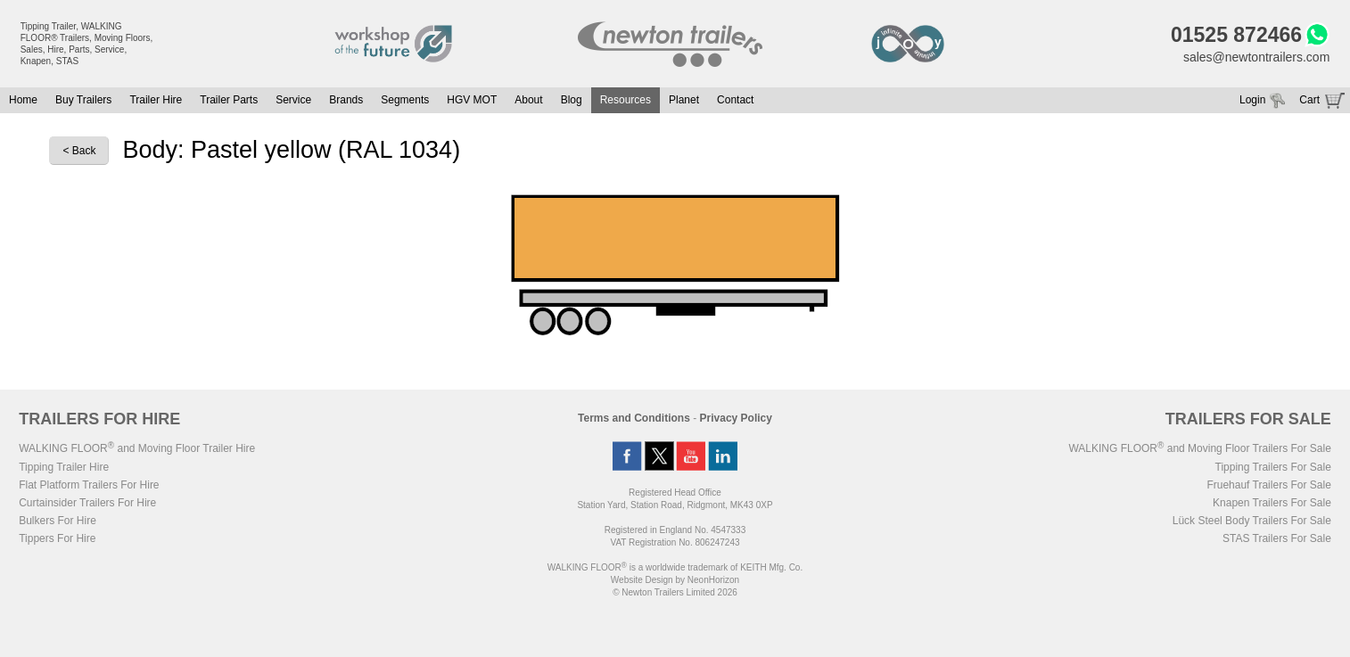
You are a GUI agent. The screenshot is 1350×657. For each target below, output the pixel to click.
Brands (346, 100)
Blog (571, 100)
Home (23, 100)
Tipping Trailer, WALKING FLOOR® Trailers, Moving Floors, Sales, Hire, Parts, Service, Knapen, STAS (87, 43)
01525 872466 (1236, 34)
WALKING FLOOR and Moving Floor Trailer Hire (137, 448)
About (528, 100)
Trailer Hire (155, 100)
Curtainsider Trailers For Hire (87, 503)
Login (1252, 100)
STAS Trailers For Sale (1276, 538)
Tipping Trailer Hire (64, 467)
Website (642, 580)
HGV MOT (472, 100)
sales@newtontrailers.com (1256, 57)
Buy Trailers (83, 100)
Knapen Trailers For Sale (1272, 503)
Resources (625, 100)
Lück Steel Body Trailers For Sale (1252, 520)
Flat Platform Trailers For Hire (89, 485)
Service (293, 100)
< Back (78, 150)
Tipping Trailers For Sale (1273, 467)
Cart (1309, 100)
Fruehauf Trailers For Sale (1268, 485)
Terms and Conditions (634, 418)
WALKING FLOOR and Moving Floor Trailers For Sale (1199, 448)
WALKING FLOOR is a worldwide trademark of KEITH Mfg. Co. (675, 567)
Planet (684, 100)
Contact (735, 100)
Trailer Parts (229, 100)
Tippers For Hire (57, 538)
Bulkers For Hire (57, 520)
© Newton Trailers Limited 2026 (675, 592)
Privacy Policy (736, 418)
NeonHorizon (713, 580)
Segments (405, 100)
